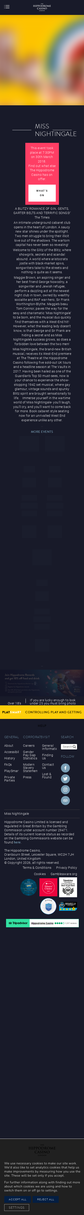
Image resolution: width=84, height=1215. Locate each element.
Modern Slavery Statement (30, 768)
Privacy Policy (66, 867)
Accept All (17, 1199)
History (9, 758)
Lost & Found (47, 775)
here (17, 842)
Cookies (40, 874)
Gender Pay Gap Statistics (30, 755)
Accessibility (11, 752)
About (8, 745)
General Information (49, 747)
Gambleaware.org (64, 874)
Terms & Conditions (37, 867)
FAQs (8, 764)
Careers (29, 745)
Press (27, 777)
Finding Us (47, 756)
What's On (42, 193)
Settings (17, 1208)
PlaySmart (11, 771)
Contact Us (48, 766)
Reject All (45, 1199)
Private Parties (9, 778)
